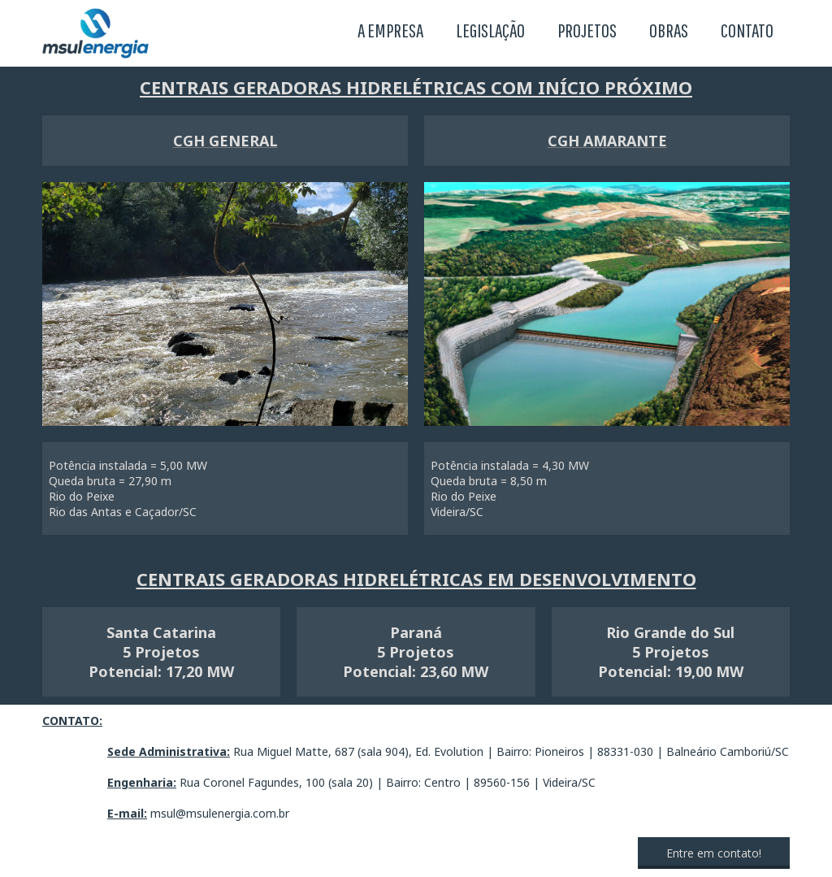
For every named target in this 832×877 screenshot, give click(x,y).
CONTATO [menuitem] (747, 30)
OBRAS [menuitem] (668, 30)
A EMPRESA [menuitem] (390, 30)
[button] (714, 853)
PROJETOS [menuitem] (587, 30)
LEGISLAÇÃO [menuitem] (490, 30)
